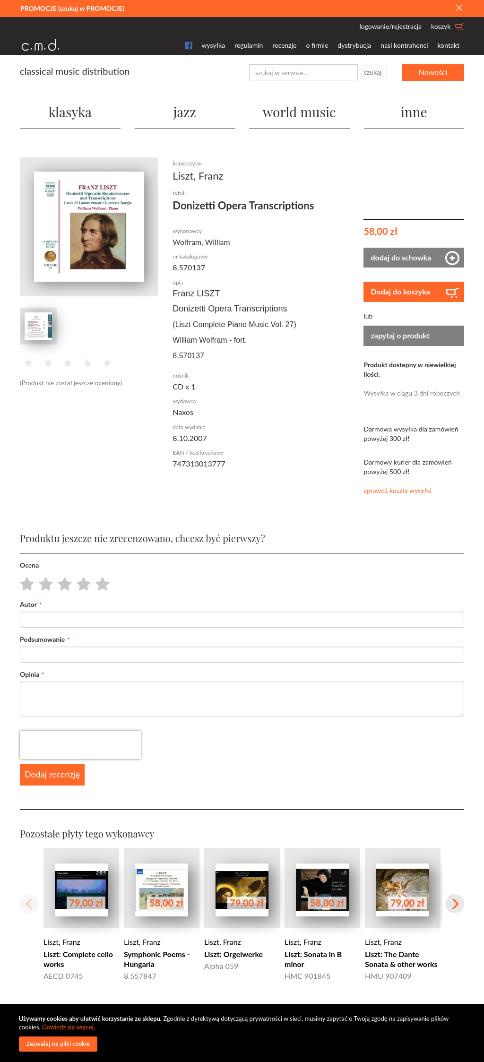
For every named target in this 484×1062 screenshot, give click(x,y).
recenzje (284, 45)
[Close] (459, 8)
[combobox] (303, 72)
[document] (243, 1033)
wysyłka (213, 45)
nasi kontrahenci (404, 45)
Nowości (433, 72)
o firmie (317, 45)
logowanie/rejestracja (390, 26)
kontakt (448, 45)
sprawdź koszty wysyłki (397, 490)
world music (299, 112)
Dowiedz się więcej (68, 1027)
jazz (184, 112)
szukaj (373, 72)
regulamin (248, 45)
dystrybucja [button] (354, 45)
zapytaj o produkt (400, 335)
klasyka (70, 112)
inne (414, 112)
